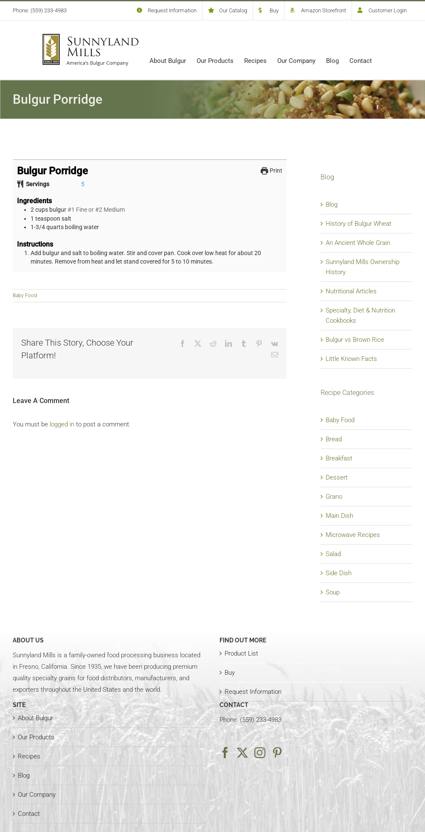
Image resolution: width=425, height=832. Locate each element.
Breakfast (339, 458)
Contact (29, 814)
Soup (333, 592)
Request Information (253, 692)
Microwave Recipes (353, 535)
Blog (332, 204)
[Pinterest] (277, 752)
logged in (62, 424)
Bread (334, 439)
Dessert (337, 477)
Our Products (36, 737)
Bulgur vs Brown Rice (355, 340)
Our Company (37, 794)
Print (271, 170)
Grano (334, 496)
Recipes (29, 756)
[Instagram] (259, 752)
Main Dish (339, 516)
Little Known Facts (351, 359)
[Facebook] (225, 752)
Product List (241, 653)
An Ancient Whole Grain (358, 243)
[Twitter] (242, 752)
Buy (230, 672)
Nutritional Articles (351, 291)
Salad (333, 554)
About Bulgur (35, 718)
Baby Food (25, 295)
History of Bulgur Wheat (358, 223)
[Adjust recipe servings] (82, 184)
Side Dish (339, 573)
